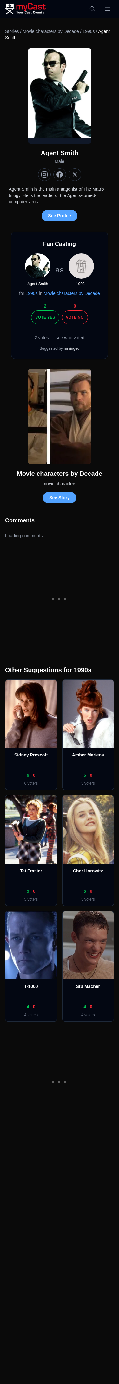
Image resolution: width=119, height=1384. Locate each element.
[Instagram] (44, 174)
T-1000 (31, 986)
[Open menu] (107, 9)
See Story (59, 497)
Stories (12, 31)
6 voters (31, 783)
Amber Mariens (88, 754)
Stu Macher (88, 986)
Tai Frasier (31, 870)
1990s (89, 31)
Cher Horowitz (88, 870)
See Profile (59, 215)
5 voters (88, 783)
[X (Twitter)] (75, 174)
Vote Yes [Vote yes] (45, 317)
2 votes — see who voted (59, 337)
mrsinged (71, 348)
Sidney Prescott (31, 754)
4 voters (31, 1015)
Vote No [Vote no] (75, 317)
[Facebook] (59, 174)
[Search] (92, 9)
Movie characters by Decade (51, 31)
